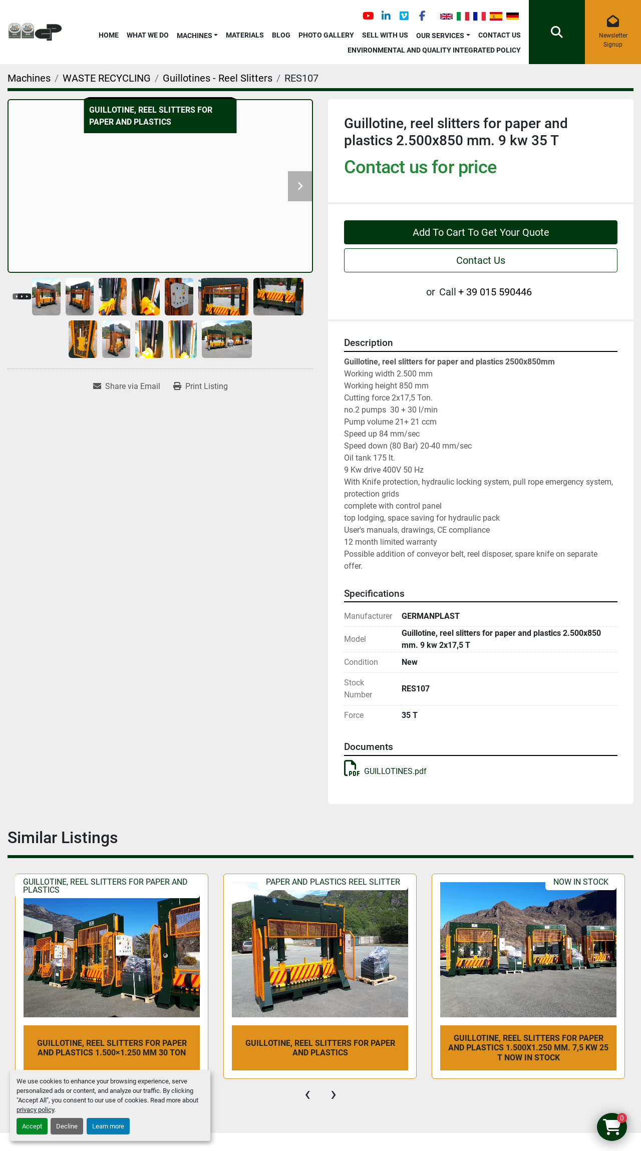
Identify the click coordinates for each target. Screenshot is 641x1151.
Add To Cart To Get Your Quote (481, 232)
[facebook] (422, 16)
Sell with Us (385, 35)
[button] (197, 34)
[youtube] (368, 16)
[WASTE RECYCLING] (107, 78)
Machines (194, 36)
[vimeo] (404, 16)
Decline (67, 1126)
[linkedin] (386, 16)
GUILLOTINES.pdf (385, 771)
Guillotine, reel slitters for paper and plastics (320, 1047)
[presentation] (307, 1094)
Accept (32, 1126)
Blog (281, 35)
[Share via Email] (127, 386)
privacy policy (35, 1109)
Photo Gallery (326, 35)
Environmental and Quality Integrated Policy (434, 50)
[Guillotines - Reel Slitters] (217, 78)
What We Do (148, 35)
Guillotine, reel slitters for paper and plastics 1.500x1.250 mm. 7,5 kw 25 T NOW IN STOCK (528, 1047)
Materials (245, 35)
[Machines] (29, 78)
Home (109, 35)
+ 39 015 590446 (495, 292)
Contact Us (499, 35)
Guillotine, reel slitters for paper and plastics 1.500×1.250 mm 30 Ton (112, 1047)
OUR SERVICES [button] (440, 36)
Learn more (108, 1126)
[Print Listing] (200, 386)
